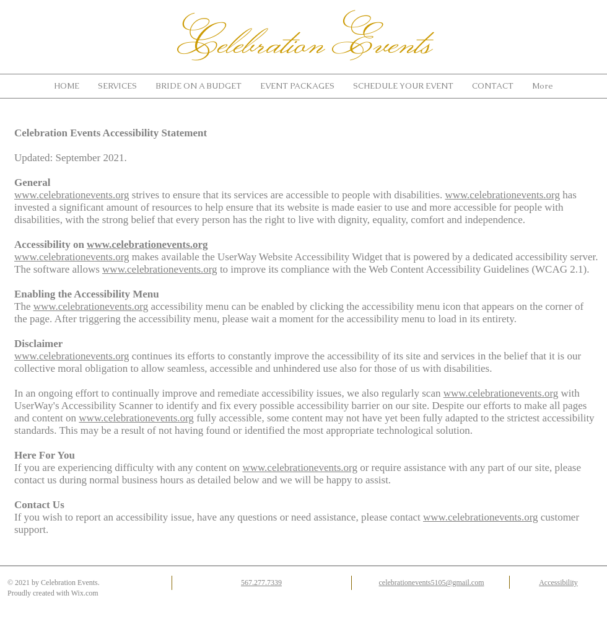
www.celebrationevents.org (71, 195)
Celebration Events (305, 41)
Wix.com (84, 593)
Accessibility (558, 582)
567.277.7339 (261, 582)
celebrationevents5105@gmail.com (431, 582)
